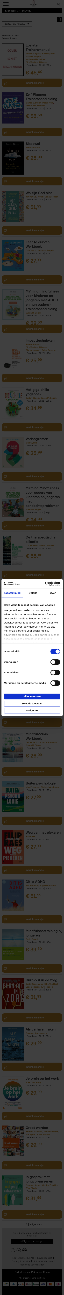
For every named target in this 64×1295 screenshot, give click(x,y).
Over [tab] (53, 592)
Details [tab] (33, 592)
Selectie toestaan (32, 703)
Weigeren (32, 710)
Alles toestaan (32, 696)
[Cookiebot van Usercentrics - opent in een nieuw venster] (45, 583)
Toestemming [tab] (12, 592)
